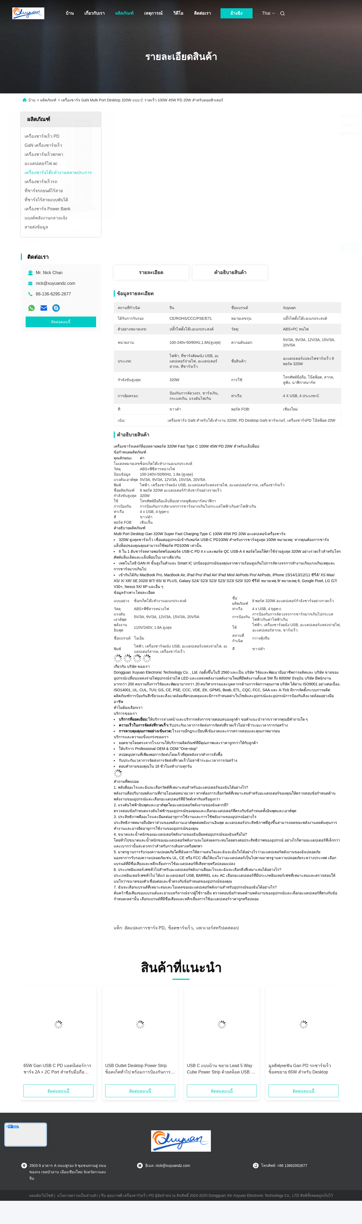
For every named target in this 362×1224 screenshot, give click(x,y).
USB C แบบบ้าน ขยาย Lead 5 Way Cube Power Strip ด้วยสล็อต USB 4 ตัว (220, 1069)
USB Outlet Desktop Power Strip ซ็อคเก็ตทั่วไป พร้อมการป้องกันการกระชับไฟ (138, 1069)
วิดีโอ (178, 13)
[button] (32, 1037)
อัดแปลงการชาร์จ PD (144, 928)
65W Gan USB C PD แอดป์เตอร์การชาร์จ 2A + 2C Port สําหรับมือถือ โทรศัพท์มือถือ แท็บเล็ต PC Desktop (57, 1069)
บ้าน (70, 13)
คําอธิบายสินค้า (230, 272)
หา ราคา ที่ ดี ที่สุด (258, 247)
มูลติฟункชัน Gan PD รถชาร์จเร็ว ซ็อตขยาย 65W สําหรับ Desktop (300, 1068)
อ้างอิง (236, 13)
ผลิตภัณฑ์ (124, 13)
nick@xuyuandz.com (55, 283)
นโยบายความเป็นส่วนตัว (77, 1195)
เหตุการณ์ (153, 13)
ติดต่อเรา (202, 13)
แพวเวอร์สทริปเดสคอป (217, 928)
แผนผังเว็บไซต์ (41, 1195)
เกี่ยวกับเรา (94, 13)
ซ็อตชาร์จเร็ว (180, 928)
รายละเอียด (151, 272)
